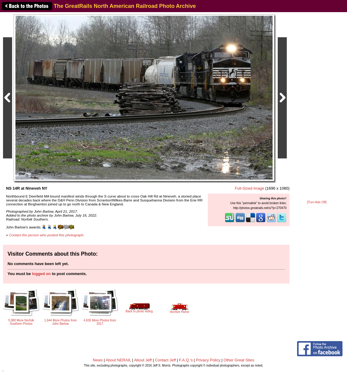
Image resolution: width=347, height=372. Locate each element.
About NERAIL (118, 360)
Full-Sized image (249, 188)
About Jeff (143, 360)
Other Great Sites (239, 360)
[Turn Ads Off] (316, 202)
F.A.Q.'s (186, 360)
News (98, 360)
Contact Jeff (165, 360)
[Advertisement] (317, 107)
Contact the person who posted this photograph (46, 235)
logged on (41, 273)
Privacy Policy (208, 360)
